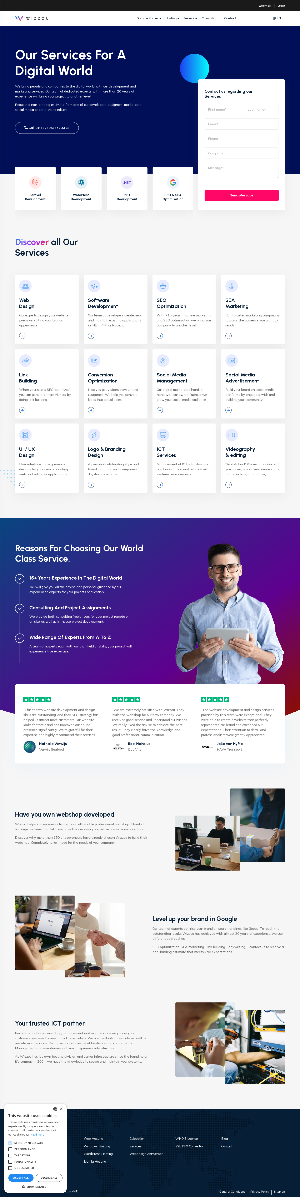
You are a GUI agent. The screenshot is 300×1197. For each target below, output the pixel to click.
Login (281, 5)
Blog (224, 1139)
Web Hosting (93, 1139)
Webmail (265, 5)
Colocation (209, 18)
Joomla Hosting (95, 1161)
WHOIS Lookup (186, 1139)
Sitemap (279, 1191)
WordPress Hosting (98, 1154)
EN (277, 18)
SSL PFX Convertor (189, 1146)
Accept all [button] (21, 1178)
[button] (35, 1187)
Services (136, 1146)
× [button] (60, 1109)
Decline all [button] (49, 1178)
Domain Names (148, 18)
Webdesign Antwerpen (146, 1154)
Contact (230, 18)
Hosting (171, 18)
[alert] (35, 1148)
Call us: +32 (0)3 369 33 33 (47, 128)
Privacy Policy (259, 1191)
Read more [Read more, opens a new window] (37, 1134)
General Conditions (232, 1191)
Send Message (241, 195)
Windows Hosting (97, 1146)
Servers (189, 18)
